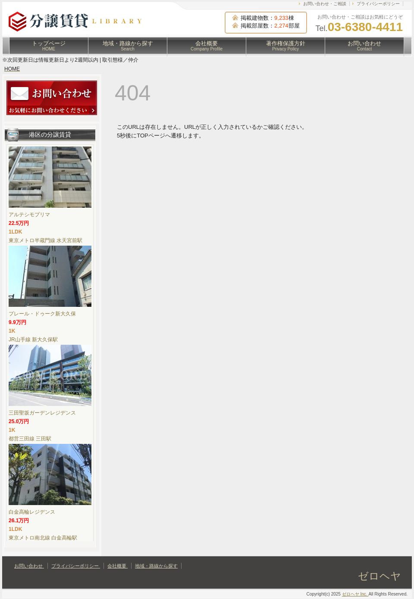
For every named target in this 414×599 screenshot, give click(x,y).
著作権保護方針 (285, 45)
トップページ (49, 45)
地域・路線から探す (128, 45)
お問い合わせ (364, 45)
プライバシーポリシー (378, 3)
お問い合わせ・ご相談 (324, 3)
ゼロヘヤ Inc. (355, 594)
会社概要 (207, 45)
